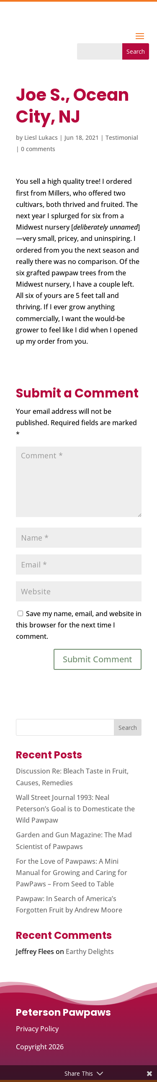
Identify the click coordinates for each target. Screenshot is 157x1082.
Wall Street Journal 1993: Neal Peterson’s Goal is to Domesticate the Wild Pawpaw (75, 809)
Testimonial (122, 137)
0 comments (38, 149)
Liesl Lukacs (41, 137)
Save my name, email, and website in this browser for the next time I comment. (79, 625)
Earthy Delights (90, 951)
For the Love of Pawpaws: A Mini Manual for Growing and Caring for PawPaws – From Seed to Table (71, 873)
